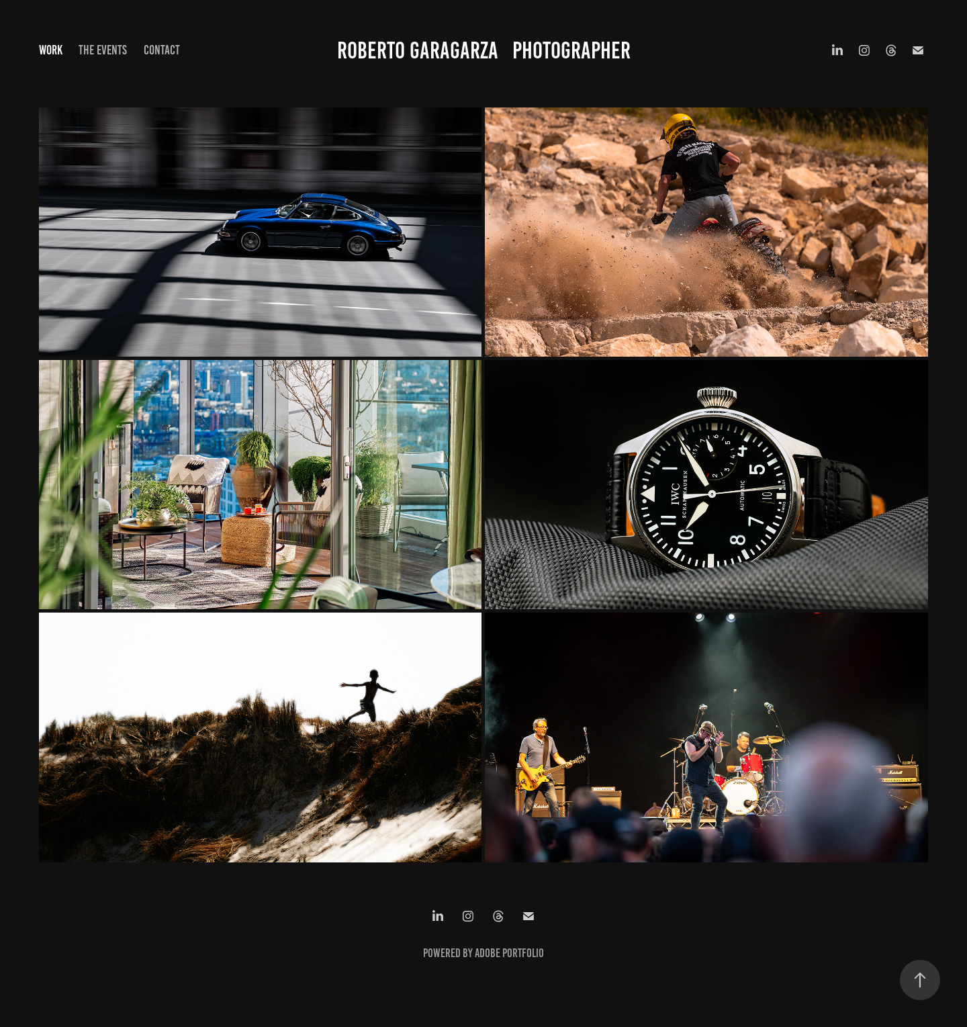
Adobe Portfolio (509, 953)
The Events (103, 50)
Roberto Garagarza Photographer (484, 50)
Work (50, 50)
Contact (162, 50)
